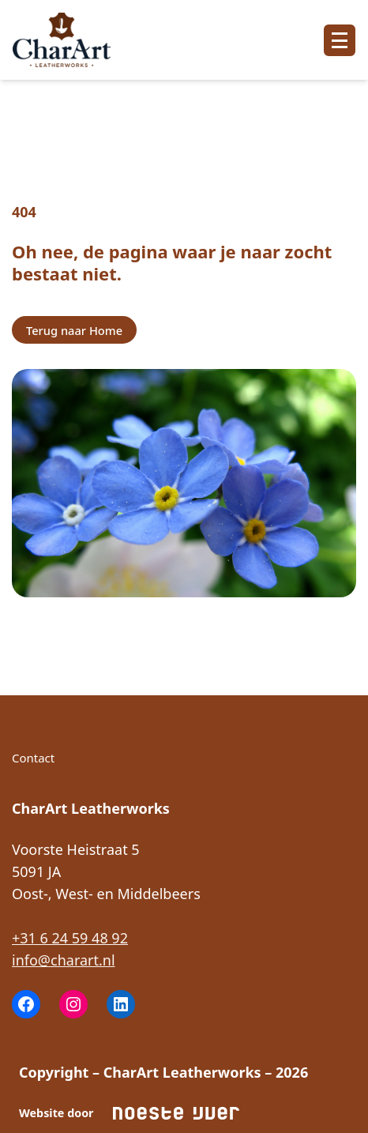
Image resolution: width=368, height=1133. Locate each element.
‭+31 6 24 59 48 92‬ (70, 937)
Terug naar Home (74, 330)
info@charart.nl (63, 959)
